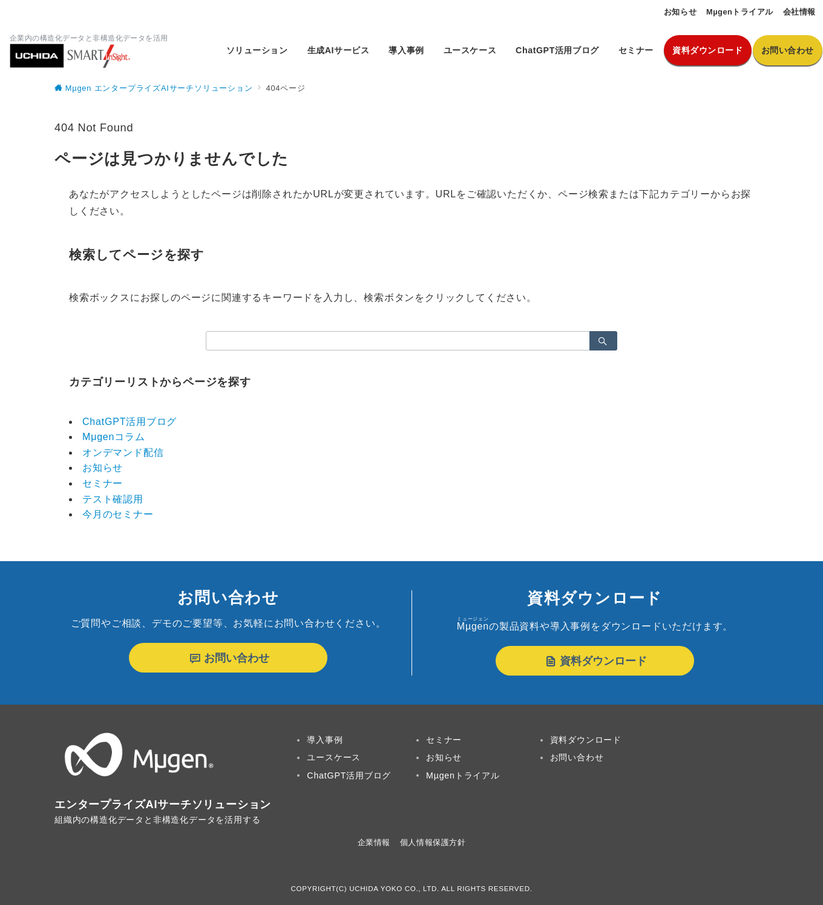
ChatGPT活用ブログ (129, 421)
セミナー (102, 483)
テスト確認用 (112, 499)
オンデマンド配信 (122, 452)
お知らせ (102, 467)
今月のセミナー (118, 514)
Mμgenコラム (113, 437)
